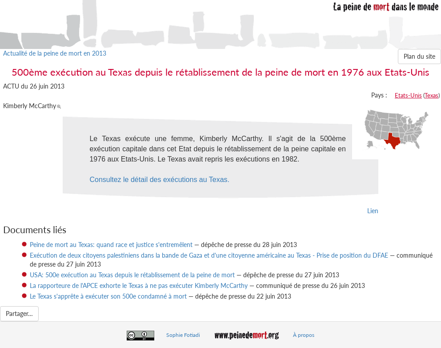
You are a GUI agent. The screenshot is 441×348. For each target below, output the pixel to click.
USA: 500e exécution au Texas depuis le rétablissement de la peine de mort (132, 275)
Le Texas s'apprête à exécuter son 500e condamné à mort (108, 296)
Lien (372, 210)
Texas (431, 95)
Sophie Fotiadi (183, 335)
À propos (303, 335)
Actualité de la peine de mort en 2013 (54, 53)
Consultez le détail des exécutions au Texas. (159, 179)
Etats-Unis (408, 95)
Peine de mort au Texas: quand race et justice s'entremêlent (111, 244)
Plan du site (419, 56)
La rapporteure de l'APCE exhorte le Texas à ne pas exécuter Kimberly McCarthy (139, 285)
